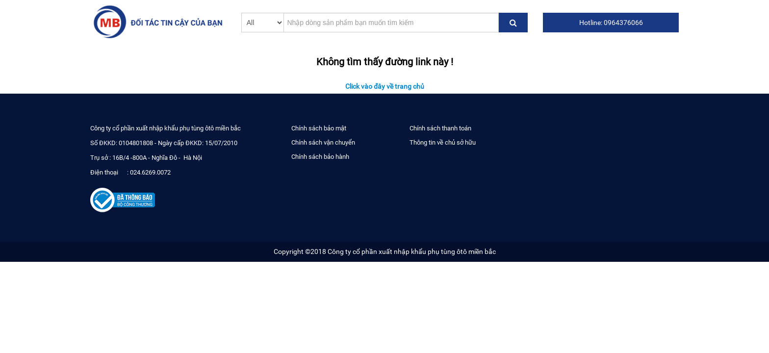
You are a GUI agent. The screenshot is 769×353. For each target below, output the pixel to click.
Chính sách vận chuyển (323, 142)
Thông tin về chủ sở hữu (443, 142)
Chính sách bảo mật (318, 128)
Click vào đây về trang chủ (384, 86)
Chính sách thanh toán (440, 128)
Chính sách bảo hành (320, 156)
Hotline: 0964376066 (611, 22)
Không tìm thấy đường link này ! (384, 61)
